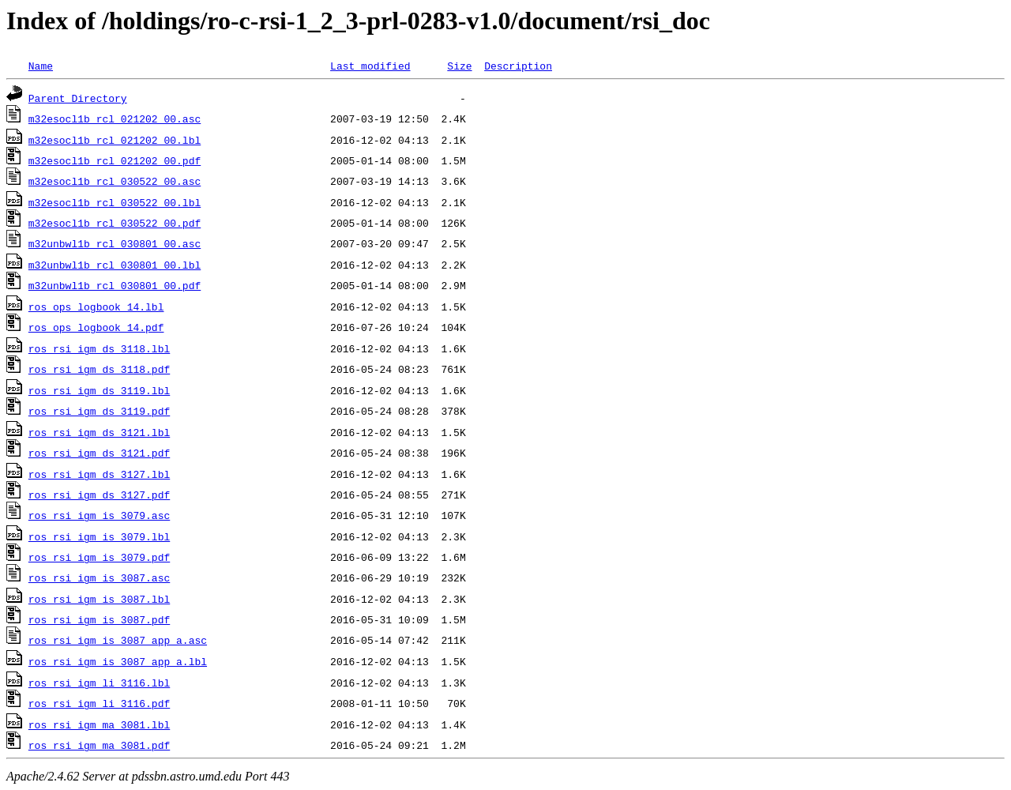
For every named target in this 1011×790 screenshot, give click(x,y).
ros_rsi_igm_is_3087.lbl (99, 599)
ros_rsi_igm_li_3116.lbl (99, 682)
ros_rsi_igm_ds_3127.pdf (99, 494)
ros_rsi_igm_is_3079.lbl (99, 536)
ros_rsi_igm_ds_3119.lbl (99, 390)
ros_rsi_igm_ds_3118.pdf (99, 369)
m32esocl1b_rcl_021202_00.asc (114, 118)
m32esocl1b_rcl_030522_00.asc (114, 181)
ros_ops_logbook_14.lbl (96, 306)
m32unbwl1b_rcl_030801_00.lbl (114, 265)
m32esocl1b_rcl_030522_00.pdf (114, 223)
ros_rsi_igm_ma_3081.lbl (99, 724)
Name (40, 65)
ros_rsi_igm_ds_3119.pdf (99, 411)
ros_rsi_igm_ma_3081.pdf (99, 745)
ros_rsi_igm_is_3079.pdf (99, 557)
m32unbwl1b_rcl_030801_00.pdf (114, 285)
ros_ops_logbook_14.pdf (96, 327)
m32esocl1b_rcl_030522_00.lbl (114, 202)
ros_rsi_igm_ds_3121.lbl (99, 432)
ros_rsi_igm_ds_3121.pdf (99, 453)
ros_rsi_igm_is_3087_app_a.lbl (117, 661)
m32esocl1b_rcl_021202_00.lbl (114, 140)
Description (518, 65)
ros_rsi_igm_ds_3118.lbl (99, 348)
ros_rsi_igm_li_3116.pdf (99, 703)
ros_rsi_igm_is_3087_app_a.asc (117, 640)
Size (459, 65)
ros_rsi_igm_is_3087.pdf (99, 619)
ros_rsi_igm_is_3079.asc (99, 515)
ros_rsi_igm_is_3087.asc (99, 577)
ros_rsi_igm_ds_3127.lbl (99, 474)
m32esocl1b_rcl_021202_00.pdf (114, 160)
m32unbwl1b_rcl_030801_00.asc (114, 243)
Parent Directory (77, 98)
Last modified (370, 65)
